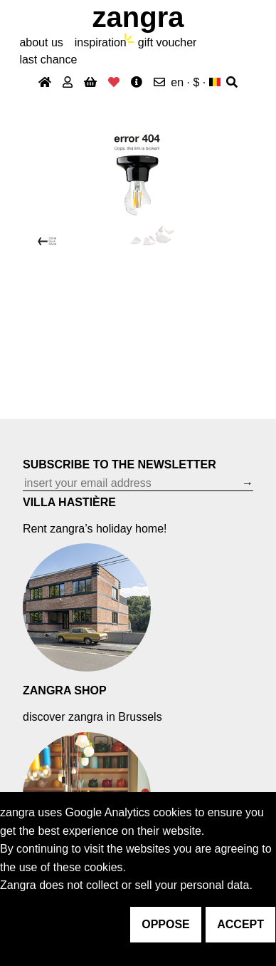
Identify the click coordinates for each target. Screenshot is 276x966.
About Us (41, 42)
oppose (166, 924)
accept (240, 924)
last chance (48, 59)
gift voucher (167, 42)
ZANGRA (138, 17)
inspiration (101, 42)
